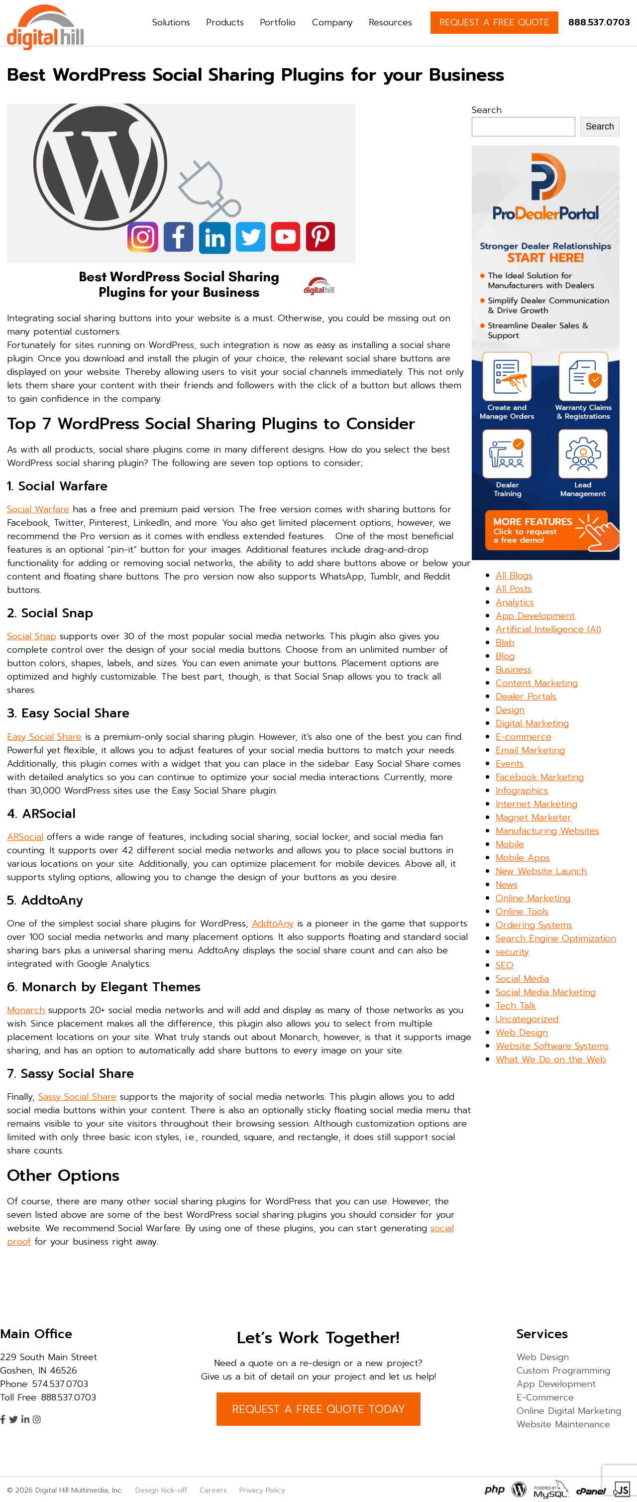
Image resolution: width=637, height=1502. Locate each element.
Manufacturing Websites (547, 831)
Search (487, 110)
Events (510, 764)
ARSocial (25, 837)
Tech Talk (516, 1006)
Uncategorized (527, 1019)
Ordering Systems (534, 925)
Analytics (515, 602)
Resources (390, 22)
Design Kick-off (162, 1490)
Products (225, 22)
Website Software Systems (552, 1046)
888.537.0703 (599, 22)
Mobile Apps (523, 858)
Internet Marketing (536, 804)
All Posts (513, 589)
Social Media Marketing (546, 992)
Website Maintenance (563, 1424)
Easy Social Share (44, 737)
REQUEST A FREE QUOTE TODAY (318, 1409)
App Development (535, 616)
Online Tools (522, 912)
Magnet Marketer (533, 817)
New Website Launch (541, 871)
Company (332, 22)
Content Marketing (537, 683)
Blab (505, 643)
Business (513, 670)
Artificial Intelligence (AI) (548, 629)
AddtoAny (273, 923)
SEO (505, 965)
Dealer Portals (526, 696)
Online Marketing (533, 898)
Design (510, 710)
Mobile (510, 844)
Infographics (522, 791)
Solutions (171, 22)
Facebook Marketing (540, 777)
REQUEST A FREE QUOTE (494, 22)
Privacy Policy (262, 1490)
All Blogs (514, 575)
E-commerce (523, 737)
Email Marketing (530, 750)
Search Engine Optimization (556, 938)
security (512, 952)
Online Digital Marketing (569, 1411)
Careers (213, 1490)
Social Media (522, 979)
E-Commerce (545, 1397)
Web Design (522, 1033)
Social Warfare (38, 509)
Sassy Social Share (77, 1097)
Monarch (26, 1010)
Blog (505, 656)
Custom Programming (563, 1371)
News (507, 885)
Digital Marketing (532, 723)
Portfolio (278, 22)
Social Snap (31, 636)
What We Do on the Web (551, 1059)
